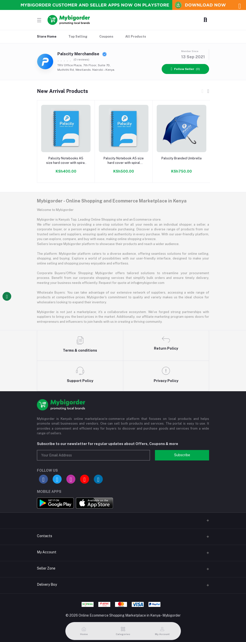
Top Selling (77, 36)
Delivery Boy (47, 584)
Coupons (106, 36)
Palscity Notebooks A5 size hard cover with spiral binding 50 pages (66, 160)
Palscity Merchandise (82, 54)
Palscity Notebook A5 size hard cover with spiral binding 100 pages (124, 160)
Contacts (44, 536)
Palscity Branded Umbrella (181, 158)
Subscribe (182, 455)
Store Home (46, 36)
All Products (135, 36)
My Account (46, 552)
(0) (185, 69)
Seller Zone (46, 568)
